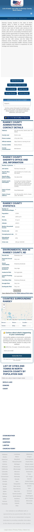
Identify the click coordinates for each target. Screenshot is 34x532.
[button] (4, 305)
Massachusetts (16, 461)
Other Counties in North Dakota (17, 85)
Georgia (4, 484)
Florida (5, 481)
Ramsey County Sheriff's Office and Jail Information (15, 160)
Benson (6, 322)
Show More (17, 290)
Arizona (4, 464)
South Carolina (29, 466)
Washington (29, 496)
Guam (5, 486)
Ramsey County (23, 18)
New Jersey (17, 486)
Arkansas (5, 466)
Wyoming (29, 503)
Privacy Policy (17, 530)
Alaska (5, 457)
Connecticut (4, 476)
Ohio (17, 505)
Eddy (15, 325)
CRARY (5, 388)
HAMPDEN (6, 442)
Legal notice (8, 530)
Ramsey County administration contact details (13, 125)
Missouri (17, 471)
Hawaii (5, 489)
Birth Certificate (11, 89)
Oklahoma (29, 454)
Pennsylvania (29, 459)
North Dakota (17, 496)
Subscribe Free (17, 356)
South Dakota (29, 469)
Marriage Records (11, 93)
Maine (17, 456)
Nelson (16, 322)
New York (17, 491)
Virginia (29, 493)
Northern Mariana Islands (17, 501)
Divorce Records (23, 93)
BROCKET (6, 439)
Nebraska (17, 476)
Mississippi (17, 469)
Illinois (5, 494)
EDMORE (6, 385)
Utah (29, 488)
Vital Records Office (17, 80)
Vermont (29, 491)
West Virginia (29, 498)
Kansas (4, 501)
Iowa (4, 499)
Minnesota (17, 466)
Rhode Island (29, 464)
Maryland (17, 459)
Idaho (4, 491)
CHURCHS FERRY (9, 448)
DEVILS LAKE (7, 382)
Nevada (17, 479)
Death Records (23, 89)
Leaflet (9, 319)
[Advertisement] (17, 411)
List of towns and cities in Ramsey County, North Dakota (17, 9)
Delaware (4, 479)
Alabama (4, 454)
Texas (29, 474)
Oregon (29, 456)
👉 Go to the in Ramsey (17, 118)
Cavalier (27, 322)
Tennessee (29, 471)
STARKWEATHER (9, 435)
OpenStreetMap (22, 319)
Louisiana (17, 454)
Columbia (5, 474)
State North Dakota (12, 18)
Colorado (4, 471)
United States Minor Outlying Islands (29, 484)
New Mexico (17, 488)
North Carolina (17, 493)
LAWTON (6, 445)
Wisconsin (29, 500)
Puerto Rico (29, 461)
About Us (26, 530)
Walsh (26, 325)
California (5, 469)
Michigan (17, 464)
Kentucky (5, 504)
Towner (6, 325)
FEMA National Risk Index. (25, 293)
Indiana (4, 496)
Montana (17, 474)
